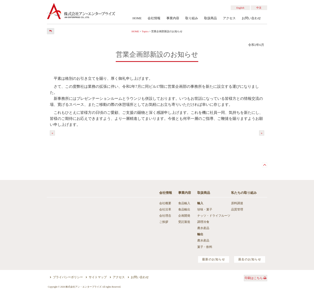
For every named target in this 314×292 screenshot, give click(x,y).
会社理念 (165, 215)
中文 (259, 7)
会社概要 (165, 203)
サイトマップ (98, 277)
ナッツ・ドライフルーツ (213, 215)
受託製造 (184, 221)
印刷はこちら (255, 278)
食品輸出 (184, 209)
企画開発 (184, 215)
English (240, 7)
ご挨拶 (163, 221)
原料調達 (237, 203)
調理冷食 (203, 221)
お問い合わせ (140, 277)
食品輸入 (184, 203)
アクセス (119, 277)
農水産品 (203, 228)
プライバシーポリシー (68, 277)
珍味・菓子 (204, 209)
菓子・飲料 (204, 247)
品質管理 (237, 209)
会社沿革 (165, 209)
